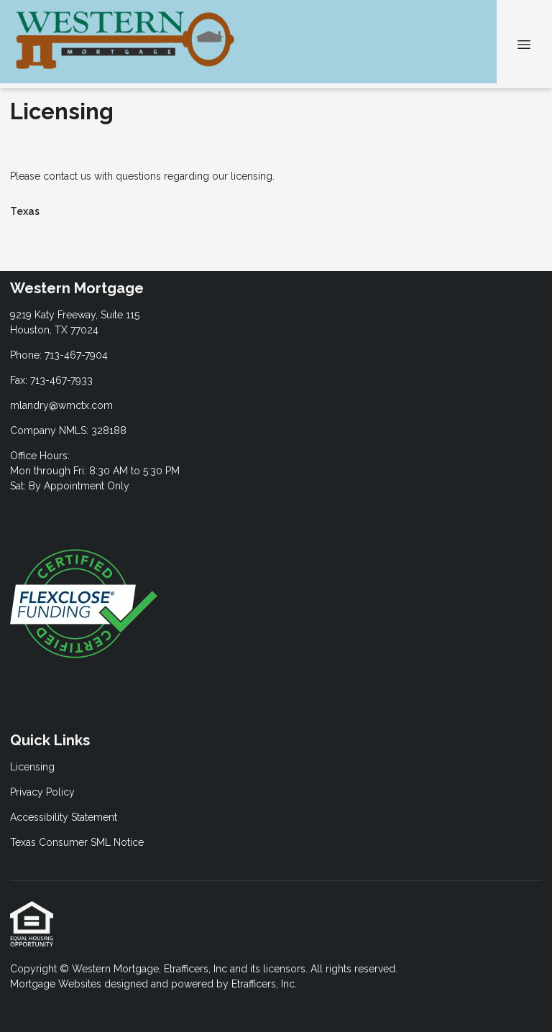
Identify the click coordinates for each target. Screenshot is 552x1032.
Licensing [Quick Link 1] (32, 767)
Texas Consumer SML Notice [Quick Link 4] (77, 842)
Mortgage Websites (57, 984)
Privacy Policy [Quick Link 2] (42, 792)
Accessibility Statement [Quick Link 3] (63, 817)
